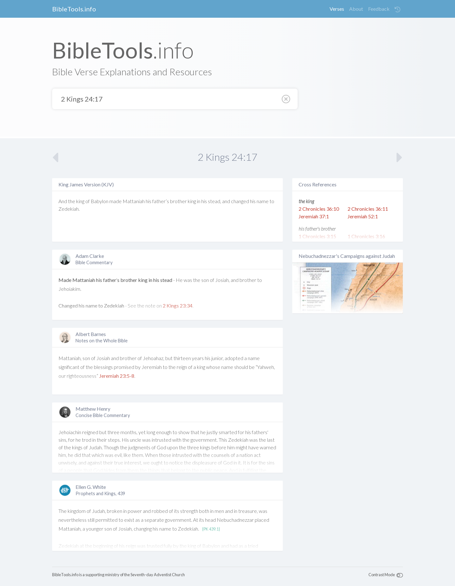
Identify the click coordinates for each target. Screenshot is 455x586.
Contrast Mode (381, 574)
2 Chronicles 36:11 (368, 209)
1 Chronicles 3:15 (317, 236)
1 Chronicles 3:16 (366, 236)
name (263, 201)
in (198, 201)
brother (178, 201)
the (71, 201)
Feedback (379, 9)
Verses (337, 9)
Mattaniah (134, 201)
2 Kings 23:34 (177, 305)
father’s (160, 201)
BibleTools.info (74, 9)
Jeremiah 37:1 (314, 216)
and (226, 201)
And (62, 201)
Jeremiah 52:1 (363, 216)
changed (240, 201)
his (148, 201)
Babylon (99, 201)
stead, (214, 201)
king (80, 201)
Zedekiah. (69, 209)
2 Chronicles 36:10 (319, 209)
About (356, 9)
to (272, 201)
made (115, 201)
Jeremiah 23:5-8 (116, 376)
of (87, 201)
